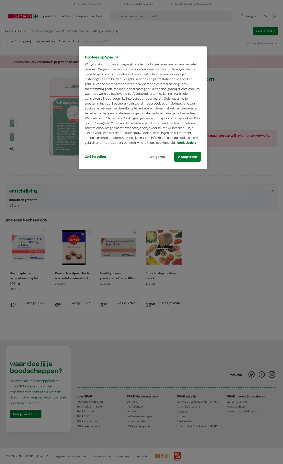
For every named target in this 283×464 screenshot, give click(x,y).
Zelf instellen (95, 156)
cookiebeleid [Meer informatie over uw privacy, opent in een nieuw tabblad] (186, 142)
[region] (143, 107)
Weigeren (157, 157)
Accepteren (187, 157)
